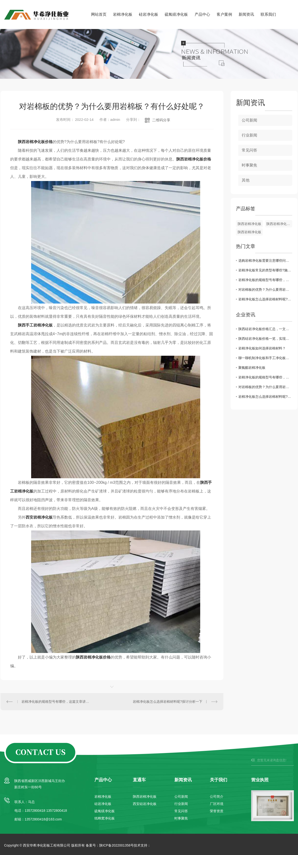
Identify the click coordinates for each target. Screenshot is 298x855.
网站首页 (98, 14)
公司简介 (216, 796)
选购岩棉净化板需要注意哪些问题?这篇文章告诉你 (265, 260)
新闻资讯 (246, 14)
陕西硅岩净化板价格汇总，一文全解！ (265, 329)
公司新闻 (249, 120)
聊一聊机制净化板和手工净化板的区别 (265, 358)
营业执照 (260, 780)
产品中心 (202, 14)
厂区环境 (216, 804)
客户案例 (224, 14)
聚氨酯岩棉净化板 (251, 368)
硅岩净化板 (148, 14)
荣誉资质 (216, 811)
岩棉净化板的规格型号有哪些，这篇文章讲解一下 (56, 701)
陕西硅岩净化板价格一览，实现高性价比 (265, 339)
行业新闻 (249, 135)
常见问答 (249, 150)
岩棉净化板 (122, 14)
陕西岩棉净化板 (249, 224)
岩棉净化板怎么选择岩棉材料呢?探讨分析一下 (167, 701)
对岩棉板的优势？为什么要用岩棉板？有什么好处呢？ (265, 289)
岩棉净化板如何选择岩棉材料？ (262, 348)
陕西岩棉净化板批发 (279, 224)
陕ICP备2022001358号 (116, 845)
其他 (245, 180)
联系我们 (268, 14)
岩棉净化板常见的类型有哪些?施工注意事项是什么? (265, 270)
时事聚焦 (249, 165)
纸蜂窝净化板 (104, 818)
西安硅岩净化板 (144, 804)
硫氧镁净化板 (176, 14)
